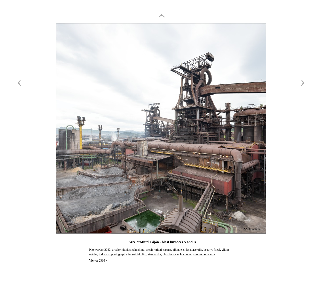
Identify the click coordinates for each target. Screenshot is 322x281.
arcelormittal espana (158, 249)
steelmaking (137, 249)
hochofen (186, 254)
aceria (211, 254)
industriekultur (137, 254)
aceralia (197, 249)
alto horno (199, 254)
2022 (107, 249)
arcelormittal (120, 249)
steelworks (154, 254)
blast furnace (171, 254)
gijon (176, 249)
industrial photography (113, 254)
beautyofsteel (212, 249)
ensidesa (185, 249)
